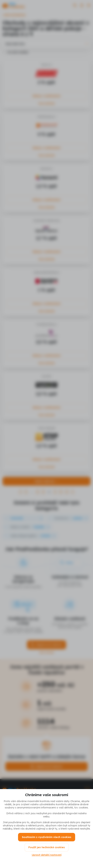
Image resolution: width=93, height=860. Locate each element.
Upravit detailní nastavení (46, 854)
